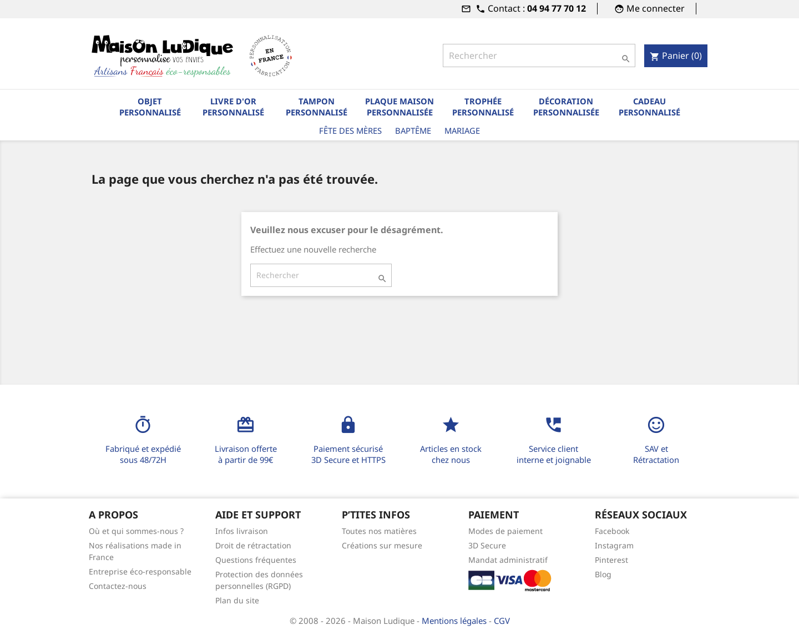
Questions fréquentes (255, 560)
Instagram (614, 545)
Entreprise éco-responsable (140, 571)
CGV (502, 620)
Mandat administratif (508, 560)
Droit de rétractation (253, 545)
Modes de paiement (505, 531)
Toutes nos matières (379, 531)
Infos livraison (241, 531)
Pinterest (611, 560)
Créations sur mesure (382, 545)
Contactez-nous (117, 586)
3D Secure (487, 545)
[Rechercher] (539, 55)
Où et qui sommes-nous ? (136, 531)
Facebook (612, 531)
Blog (603, 574)
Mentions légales (455, 620)
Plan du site (237, 600)
